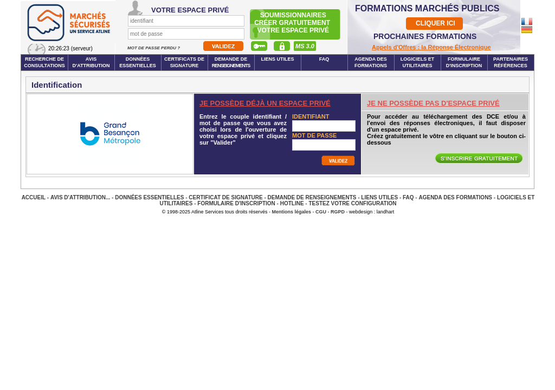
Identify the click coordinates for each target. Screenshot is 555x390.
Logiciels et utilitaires (418, 62)
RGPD (338, 211)
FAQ (324, 59)
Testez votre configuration (352, 203)
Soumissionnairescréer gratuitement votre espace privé (293, 22)
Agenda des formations (370, 62)
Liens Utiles (277, 59)
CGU (320, 211)
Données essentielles (137, 62)
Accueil (34, 197)
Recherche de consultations (44, 62)
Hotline (292, 203)
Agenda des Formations (455, 197)
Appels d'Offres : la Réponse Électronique (431, 47)
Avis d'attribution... (80, 197)
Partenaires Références (510, 62)
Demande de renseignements (312, 197)
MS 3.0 (304, 46)
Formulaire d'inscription (464, 62)
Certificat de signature (225, 197)
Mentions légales (292, 211)
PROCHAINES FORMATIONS (424, 36)
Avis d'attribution (91, 62)
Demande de (231, 62)
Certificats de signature (184, 62)
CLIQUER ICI (435, 23)
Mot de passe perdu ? (154, 48)
